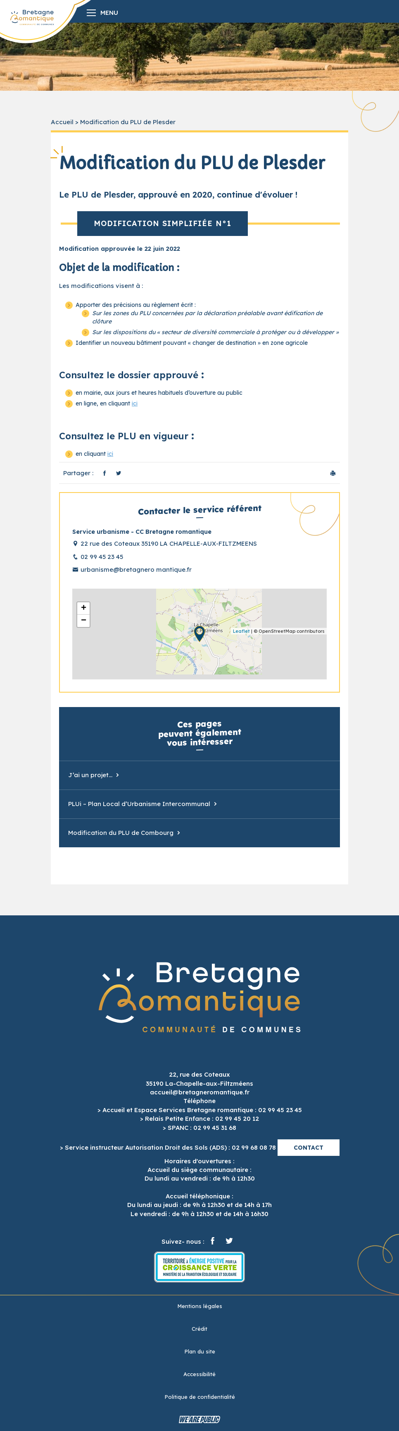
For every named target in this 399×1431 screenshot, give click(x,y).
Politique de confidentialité (199, 1396)
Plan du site (199, 1351)
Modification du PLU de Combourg (120, 833)
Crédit (199, 1328)
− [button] (83, 621)
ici (135, 403)
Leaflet (241, 631)
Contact (308, 1147)
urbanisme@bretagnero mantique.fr (136, 569)
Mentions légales (199, 1306)
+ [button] (83, 608)
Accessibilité (199, 1374)
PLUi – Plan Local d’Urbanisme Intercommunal (139, 804)
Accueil (62, 122)
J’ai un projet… (90, 775)
